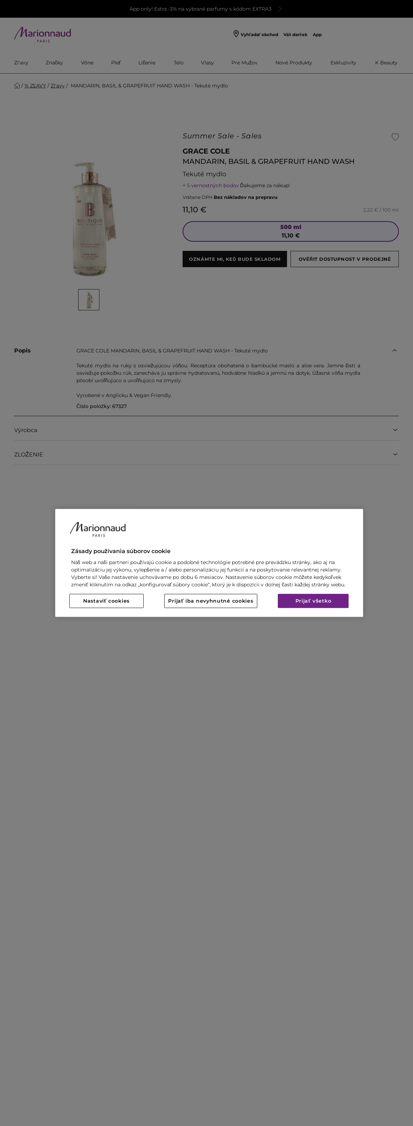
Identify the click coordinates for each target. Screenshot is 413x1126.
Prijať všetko (314, 601)
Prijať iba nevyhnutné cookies (210, 601)
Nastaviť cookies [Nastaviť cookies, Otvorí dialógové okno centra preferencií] (106, 601)
